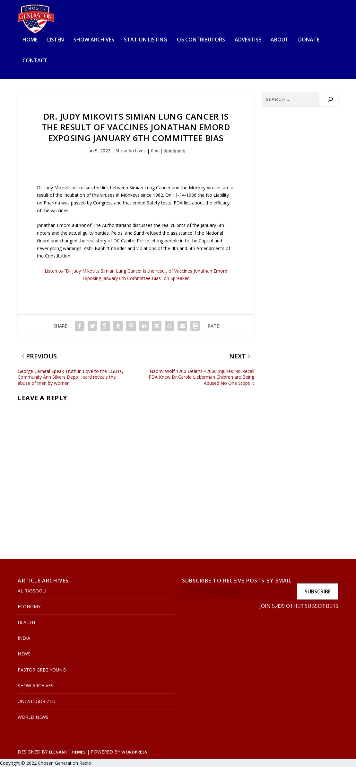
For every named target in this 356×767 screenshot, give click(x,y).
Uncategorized (37, 701)
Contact (35, 61)
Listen (55, 40)
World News (33, 717)
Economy (29, 606)
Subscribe (318, 591)
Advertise (248, 40)
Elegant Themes (67, 752)
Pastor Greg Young (42, 670)
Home (30, 40)
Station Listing (145, 40)
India (24, 638)
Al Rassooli (32, 591)
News (24, 654)
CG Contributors (201, 40)
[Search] (330, 99)
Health (26, 622)
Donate (308, 40)
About (280, 40)
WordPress (134, 752)
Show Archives (94, 40)
